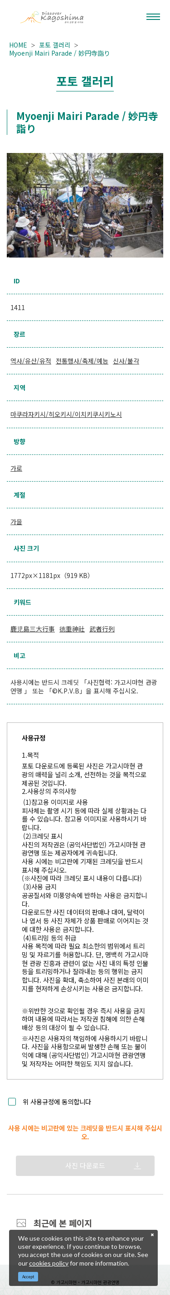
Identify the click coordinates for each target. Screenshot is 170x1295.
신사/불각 (126, 361)
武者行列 (102, 629)
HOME (18, 45)
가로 (16, 468)
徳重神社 (72, 629)
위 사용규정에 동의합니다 (57, 1102)
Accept (28, 1277)
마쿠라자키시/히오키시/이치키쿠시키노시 (66, 414)
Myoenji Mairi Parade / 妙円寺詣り (59, 53)
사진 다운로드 (85, 1165)
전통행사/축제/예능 (82, 361)
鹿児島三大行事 (32, 629)
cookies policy (48, 1263)
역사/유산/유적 (30, 361)
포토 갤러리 (54, 45)
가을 (16, 521)
